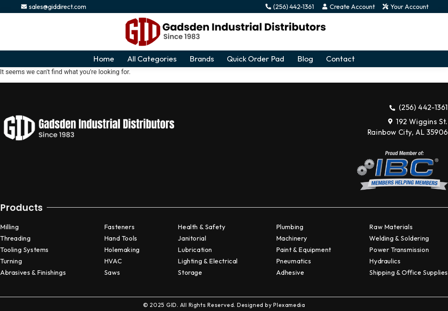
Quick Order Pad (255, 59)
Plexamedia (289, 305)
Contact (340, 59)
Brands (201, 59)
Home (103, 59)
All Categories (151, 59)
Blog (305, 59)
